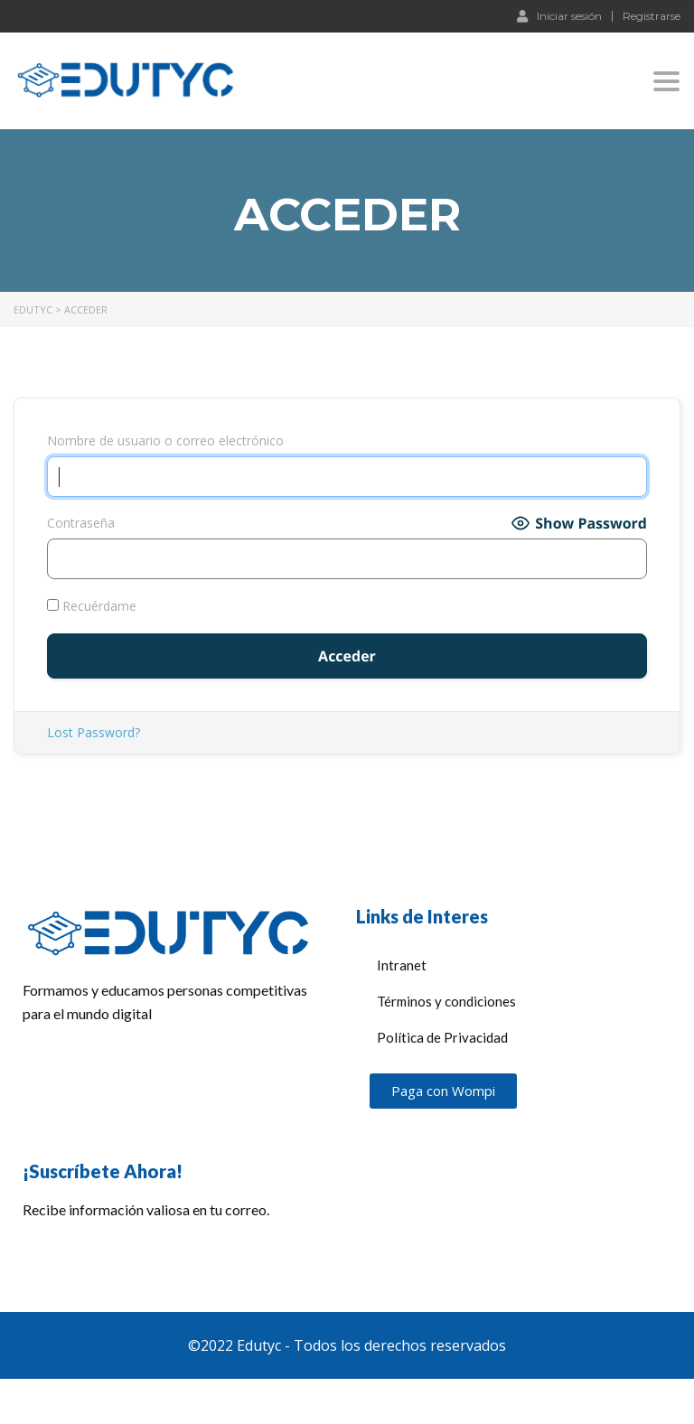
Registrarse (651, 16)
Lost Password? (93, 732)
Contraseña (81, 522)
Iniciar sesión (559, 15)
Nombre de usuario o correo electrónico (165, 440)
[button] (443, 1091)
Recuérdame (91, 605)
